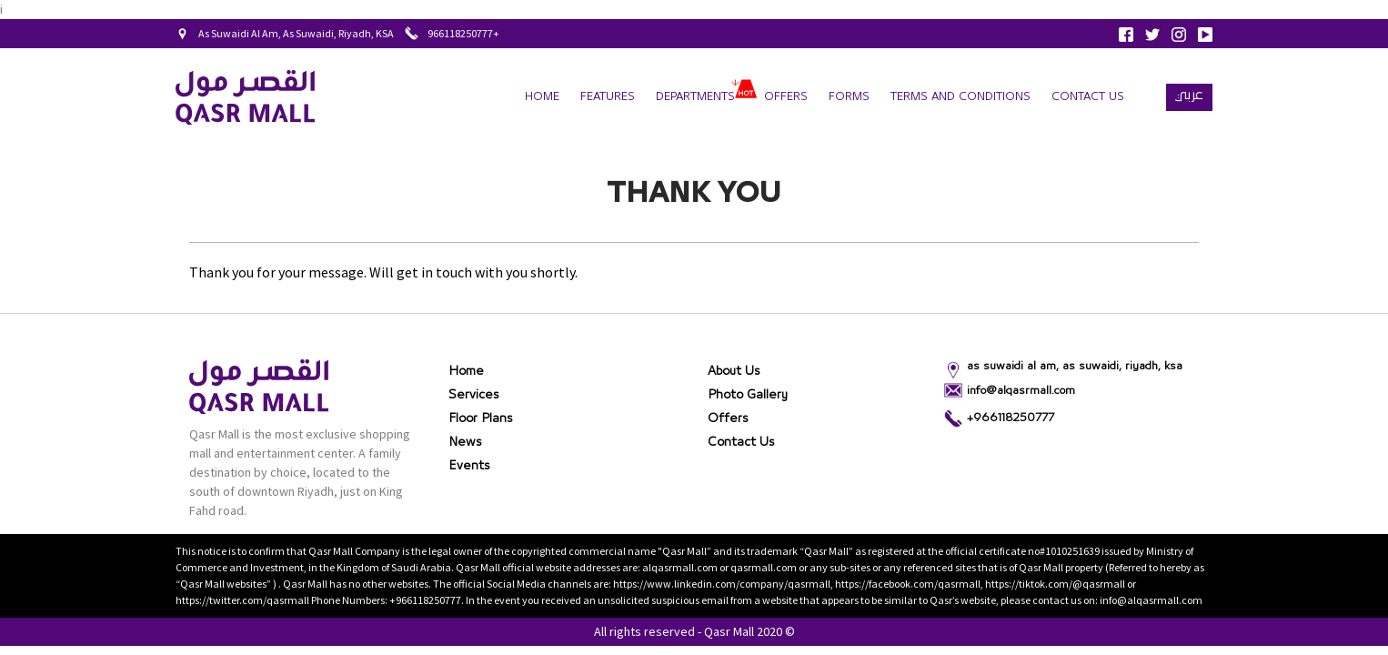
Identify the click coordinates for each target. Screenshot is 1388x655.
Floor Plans (480, 418)
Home (542, 97)
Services (473, 394)
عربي (1189, 94)
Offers (786, 97)
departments (695, 97)
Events (469, 465)
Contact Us (1087, 97)
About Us (734, 371)
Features (607, 97)
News (465, 442)
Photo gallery (748, 394)
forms (849, 97)
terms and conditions (960, 97)
